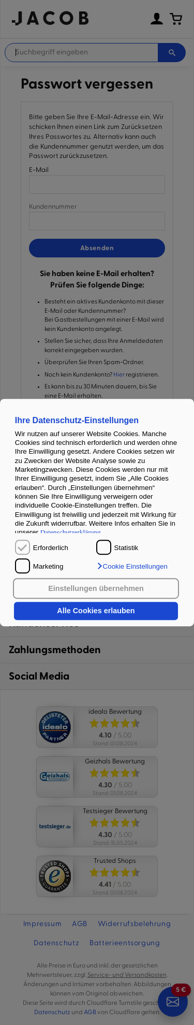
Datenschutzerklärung (70, 532)
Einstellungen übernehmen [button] (96, 588)
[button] (132, 566)
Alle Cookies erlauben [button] (96, 611)
